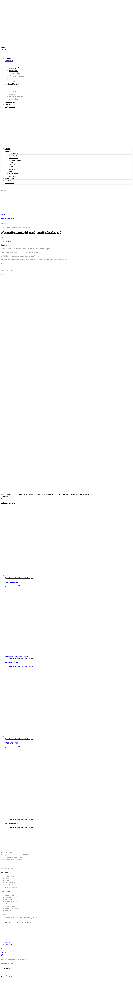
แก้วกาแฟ (79, 494)
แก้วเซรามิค (8, 151)
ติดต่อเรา (8, 181)
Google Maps (9, 868)
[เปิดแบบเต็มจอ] (3, 980)
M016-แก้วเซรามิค (11, 823)
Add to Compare (16, 238)
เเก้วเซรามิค (72, 494)
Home (3, 214)
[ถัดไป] (3, 982)
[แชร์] (5, 980)
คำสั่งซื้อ (7, 942)
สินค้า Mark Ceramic (7, 219)
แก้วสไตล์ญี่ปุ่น (13, 158)
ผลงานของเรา (9, 178)
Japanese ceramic (11, 887)
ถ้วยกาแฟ (65, 494)
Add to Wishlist (6, 238)
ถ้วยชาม (11, 171)
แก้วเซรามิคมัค (13, 153)
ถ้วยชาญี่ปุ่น (12, 176)
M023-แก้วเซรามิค (11, 743)
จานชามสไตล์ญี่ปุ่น (14, 174)
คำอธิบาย (8, 241)
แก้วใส (11, 162)
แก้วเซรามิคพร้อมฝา (15, 160)
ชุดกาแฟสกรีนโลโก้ (10, 906)
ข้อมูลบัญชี (8, 944)
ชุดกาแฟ (3, 223)
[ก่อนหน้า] (1, 982)
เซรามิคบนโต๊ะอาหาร (11, 167)
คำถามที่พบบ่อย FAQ (11, 885)
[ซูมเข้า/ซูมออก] (1, 980)
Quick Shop (8, 578)
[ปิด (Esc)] (7, 980)
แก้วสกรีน (12, 165)
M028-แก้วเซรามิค (11, 662)
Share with (4, 497)
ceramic (50, 494)
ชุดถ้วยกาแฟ (13, 156)
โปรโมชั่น (7, 881)
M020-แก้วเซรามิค (11, 582)
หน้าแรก (7, 149)
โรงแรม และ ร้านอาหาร (35, 494)
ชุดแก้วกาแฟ (58, 494)
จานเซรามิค (12, 169)
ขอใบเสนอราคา (9, 183)
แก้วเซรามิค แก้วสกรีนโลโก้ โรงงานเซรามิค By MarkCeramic (23, 918)
